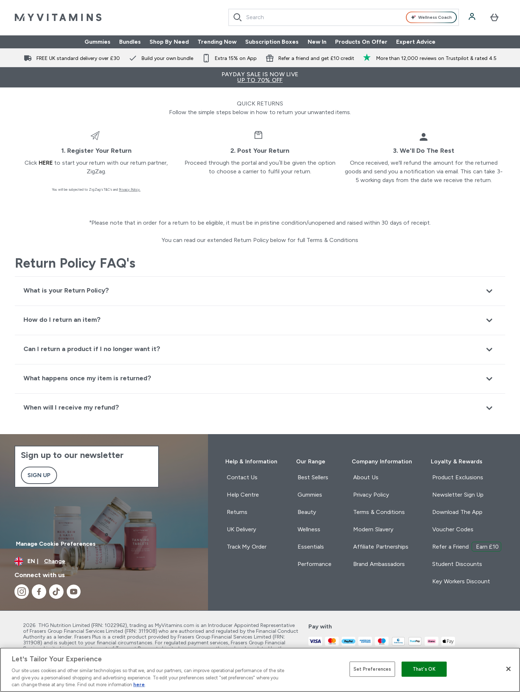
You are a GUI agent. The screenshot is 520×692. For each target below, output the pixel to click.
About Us (365, 477)
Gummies (97, 42)
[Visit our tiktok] (56, 591)
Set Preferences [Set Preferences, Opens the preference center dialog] (372, 669)
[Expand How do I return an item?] (260, 320)
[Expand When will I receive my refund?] (260, 408)
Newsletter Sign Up (458, 495)
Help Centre (243, 495)
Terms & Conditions (379, 512)
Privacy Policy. (129, 189)
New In (317, 42)
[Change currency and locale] (104, 561)
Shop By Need (169, 42)
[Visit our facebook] (39, 591)
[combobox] (343, 17)
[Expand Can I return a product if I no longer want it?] (260, 349)
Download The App (457, 512)
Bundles (130, 42)
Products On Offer (361, 42)
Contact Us (242, 477)
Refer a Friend (466, 547)
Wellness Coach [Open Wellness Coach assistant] (431, 17)
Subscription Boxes (272, 42)
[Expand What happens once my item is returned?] (260, 378)
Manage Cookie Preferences (56, 544)
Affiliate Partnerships (380, 547)
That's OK (424, 669)
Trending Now (217, 42)
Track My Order (246, 547)
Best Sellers (313, 477)
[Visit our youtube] (73, 591)
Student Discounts (457, 564)
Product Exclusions (457, 477)
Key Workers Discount (461, 581)
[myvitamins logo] (58, 17)
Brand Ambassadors (378, 564)
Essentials (311, 547)
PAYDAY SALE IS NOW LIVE (260, 77)
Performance (315, 564)
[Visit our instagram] (21, 591)
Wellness (309, 529)
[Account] (473, 17)
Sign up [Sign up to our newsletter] (39, 475)
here (46, 163)
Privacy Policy (371, 495)
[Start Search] (238, 17)
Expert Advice (416, 42)
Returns (237, 512)
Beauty (307, 512)
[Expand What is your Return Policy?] (260, 291)
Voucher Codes (452, 529)
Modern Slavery (373, 529)
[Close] (508, 669)
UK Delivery (241, 529)
